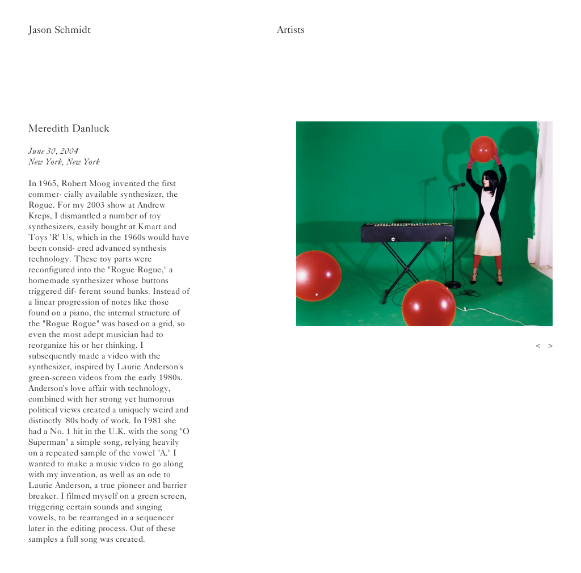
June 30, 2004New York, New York (64, 156)
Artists (291, 29)
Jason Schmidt (59, 29)
